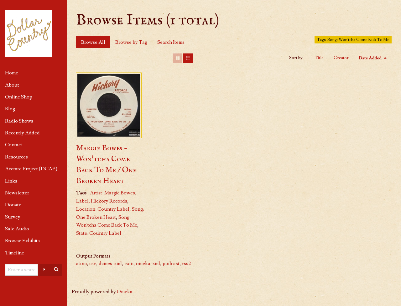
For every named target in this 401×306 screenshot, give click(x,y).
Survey (12, 217)
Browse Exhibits (22, 241)
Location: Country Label (102, 209)
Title (319, 58)
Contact (13, 145)
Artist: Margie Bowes (112, 193)
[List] (188, 58)
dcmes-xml (110, 263)
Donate (13, 205)
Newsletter (17, 193)
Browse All (93, 42)
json (128, 263)
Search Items (171, 42)
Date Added (371, 58)
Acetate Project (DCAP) (31, 169)
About (12, 85)
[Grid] (177, 58)
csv (92, 263)
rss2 (186, 263)
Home (11, 73)
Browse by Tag (131, 42)
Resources (16, 157)
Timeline (14, 253)
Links (11, 181)
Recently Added (22, 133)
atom (81, 263)
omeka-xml (148, 263)
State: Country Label (98, 233)
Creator (341, 58)
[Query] (21, 270)
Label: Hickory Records (101, 201)
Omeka (125, 291)
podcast (171, 263)
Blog (10, 109)
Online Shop (18, 97)
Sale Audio (17, 229)
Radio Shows (19, 121)
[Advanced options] (44, 270)
